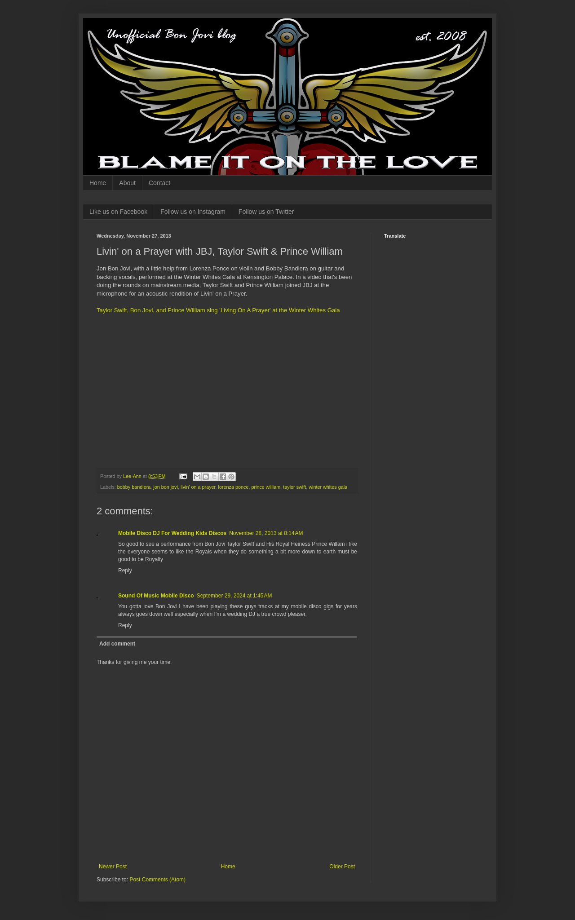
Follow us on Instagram (193, 211)
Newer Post (113, 866)
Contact (159, 182)
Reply (125, 570)
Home (97, 182)
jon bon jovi (165, 487)
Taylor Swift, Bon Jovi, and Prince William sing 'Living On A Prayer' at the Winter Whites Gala (218, 310)
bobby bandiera (133, 487)
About (127, 182)
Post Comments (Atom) (157, 879)
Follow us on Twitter (266, 211)
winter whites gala (328, 487)
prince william (265, 487)
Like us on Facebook (118, 211)
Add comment (117, 644)
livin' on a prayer (198, 487)
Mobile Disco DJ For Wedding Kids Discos (172, 533)
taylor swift (294, 487)
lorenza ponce (233, 487)
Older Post (342, 866)
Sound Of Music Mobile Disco (156, 596)
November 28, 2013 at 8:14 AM (266, 533)
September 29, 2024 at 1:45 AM (234, 596)
